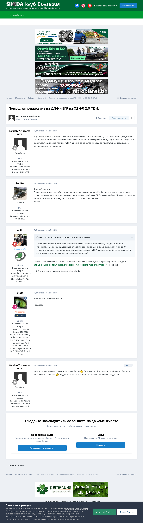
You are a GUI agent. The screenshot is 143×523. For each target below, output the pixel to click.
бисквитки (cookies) (57, 511)
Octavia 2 (34, 119)
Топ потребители (16, 15)
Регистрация (128, 5)
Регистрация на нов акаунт (42, 448)
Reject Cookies (127, 512)
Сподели (100, 118)
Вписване (100, 445)
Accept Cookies (104, 512)
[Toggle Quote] (37, 237)
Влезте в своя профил (105, 6)
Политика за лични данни (76, 508)
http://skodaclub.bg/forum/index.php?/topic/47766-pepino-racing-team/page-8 (71, 265)
